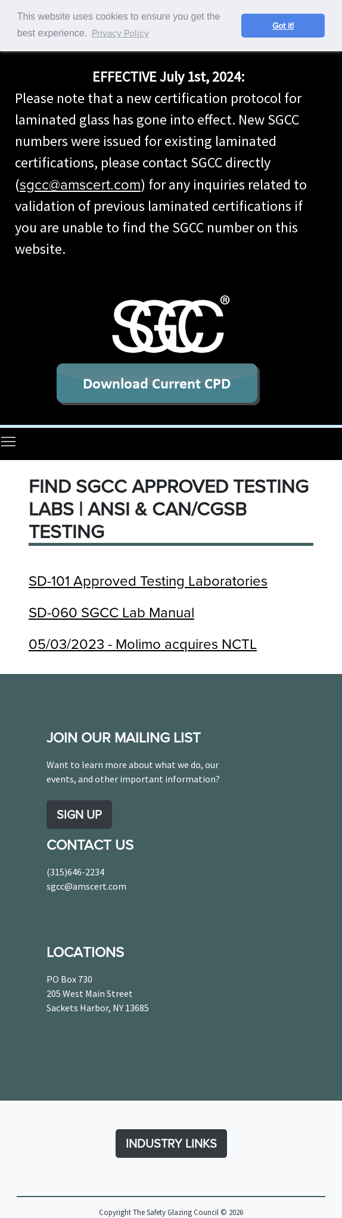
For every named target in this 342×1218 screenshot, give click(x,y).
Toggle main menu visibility (9, 441)
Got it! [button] (283, 25)
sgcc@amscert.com (80, 183)
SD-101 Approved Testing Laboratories (148, 580)
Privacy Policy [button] (120, 32)
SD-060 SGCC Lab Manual (111, 611)
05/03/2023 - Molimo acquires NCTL (143, 643)
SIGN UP (79, 814)
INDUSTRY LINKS (171, 1143)
